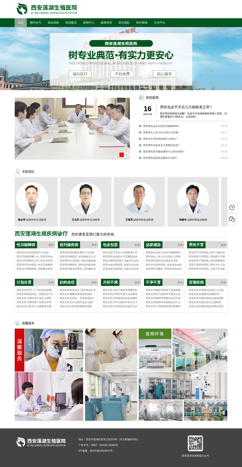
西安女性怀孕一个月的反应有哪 (34, 290)
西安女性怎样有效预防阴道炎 (76, 306)
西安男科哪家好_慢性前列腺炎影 (78, 264)
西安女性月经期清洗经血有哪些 (120, 298)
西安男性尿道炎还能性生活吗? (160, 157)
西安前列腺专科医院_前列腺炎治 (78, 268)
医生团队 (124, 22)
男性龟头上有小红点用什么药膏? (161, 132)
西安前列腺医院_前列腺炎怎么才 (78, 256)
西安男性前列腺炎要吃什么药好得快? (163, 151)
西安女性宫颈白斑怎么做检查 (205, 302)
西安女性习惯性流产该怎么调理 (34, 298)
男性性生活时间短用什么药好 (33, 252)
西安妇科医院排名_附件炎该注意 (78, 290)
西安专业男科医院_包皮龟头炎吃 (164, 264)
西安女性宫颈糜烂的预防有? (204, 294)
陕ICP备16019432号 (101, 450)
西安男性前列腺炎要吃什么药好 (77, 252)
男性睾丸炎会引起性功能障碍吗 (163, 252)
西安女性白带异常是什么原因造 (120, 294)
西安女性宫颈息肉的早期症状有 (206, 306)
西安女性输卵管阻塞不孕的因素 (163, 290)
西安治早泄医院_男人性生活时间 (35, 260)
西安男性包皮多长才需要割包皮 (120, 256)
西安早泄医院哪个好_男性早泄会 (35, 256)
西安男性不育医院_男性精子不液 (207, 256)
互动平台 (159, 22)
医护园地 (142, 22)
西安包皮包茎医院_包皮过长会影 (121, 264)
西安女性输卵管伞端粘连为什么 (163, 302)
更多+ (52, 244)
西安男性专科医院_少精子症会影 (207, 268)
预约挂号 (35, 22)
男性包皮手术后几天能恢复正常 (120, 252)
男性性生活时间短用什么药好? (160, 138)
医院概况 (71, 22)
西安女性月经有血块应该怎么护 (120, 306)
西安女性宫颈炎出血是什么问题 (206, 290)
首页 (21, 22)
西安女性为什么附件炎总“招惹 (76, 302)
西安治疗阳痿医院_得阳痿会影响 (35, 268)
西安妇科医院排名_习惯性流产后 (35, 294)
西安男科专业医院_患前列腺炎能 (78, 260)
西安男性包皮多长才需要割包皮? (161, 145)
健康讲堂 (106, 22)
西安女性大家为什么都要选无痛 (34, 306)
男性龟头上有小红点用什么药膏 (163, 256)
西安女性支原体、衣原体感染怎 (77, 298)
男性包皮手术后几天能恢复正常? (186, 107)
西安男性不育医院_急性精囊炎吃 (207, 260)
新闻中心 (88, 22)
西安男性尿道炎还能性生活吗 (162, 260)
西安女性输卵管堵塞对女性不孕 (163, 298)
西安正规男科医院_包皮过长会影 (121, 260)
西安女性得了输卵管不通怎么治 (163, 294)
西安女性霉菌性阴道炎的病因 (76, 294)
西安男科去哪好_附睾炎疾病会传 (164, 268)
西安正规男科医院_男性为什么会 (207, 264)
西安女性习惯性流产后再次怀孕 (34, 302)
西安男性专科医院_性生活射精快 (35, 264)
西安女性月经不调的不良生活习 (120, 302)
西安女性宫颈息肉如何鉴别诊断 (206, 298)
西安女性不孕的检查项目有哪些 (163, 306)
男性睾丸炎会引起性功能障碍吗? (161, 126)
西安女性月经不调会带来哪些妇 (120, 290)
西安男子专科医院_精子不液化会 (207, 252)
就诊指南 (53, 22)
